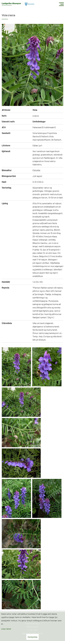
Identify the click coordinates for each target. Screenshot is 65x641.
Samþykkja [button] (32, 637)
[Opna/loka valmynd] (61, 4)
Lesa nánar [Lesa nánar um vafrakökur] (6, 628)
